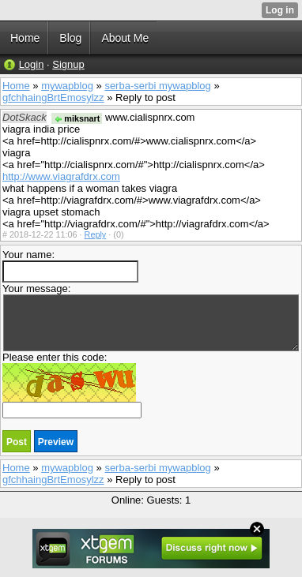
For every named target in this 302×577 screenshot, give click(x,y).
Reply (96, 234)
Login (31, 64)
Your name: (70, 266)
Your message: (150, 317)
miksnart (77, 118)
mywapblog (67, 86)
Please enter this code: (72, 384)
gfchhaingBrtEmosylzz (53, 97)
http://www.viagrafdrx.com (61, 176)
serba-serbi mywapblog (157, 86)
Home (16, 86)
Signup (68, 64)
